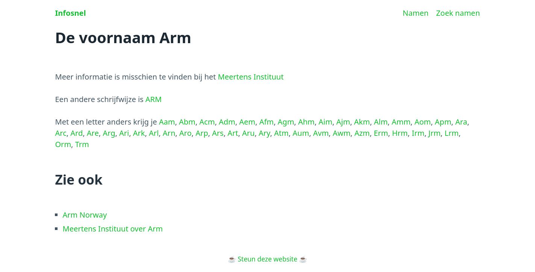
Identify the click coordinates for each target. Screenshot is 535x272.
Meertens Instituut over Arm (113, 229)
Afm (266, 122)
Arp (202, 133)
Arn (169, 133)
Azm (362, 133)
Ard (76, 133)
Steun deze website (267, 258)
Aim (325, 122)
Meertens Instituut (251, 77)
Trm (82, 144)
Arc (61, 133)
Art (232, 133)
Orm (63, 144)
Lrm (451, 133)
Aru (248, 133)
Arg (109, 133)
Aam (167, 122)
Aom (422, 122)
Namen (416, 13)
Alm (381, 122)
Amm (401, 122)
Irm (418, 133)
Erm (381, 133)
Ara (461, 122)
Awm (341, 133)
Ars (218, 133)
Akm (362, 122)
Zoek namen (458, 13)
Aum (301, 133)
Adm (227, 122)
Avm (321, 133)
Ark (139, 133)
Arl (154, 133)
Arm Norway (85, 215)
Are (93, 133)
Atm (281, 133)
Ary (264, 133)
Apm (443, 122)
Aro (185, 133)
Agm (286, 122)
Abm (187, 122)
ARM (153, 99)
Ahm (306, 122)
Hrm (400, 133)
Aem (247, 122)
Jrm (434, 133)
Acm (207, 122)
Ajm (343, 122)
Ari (124, 133)
